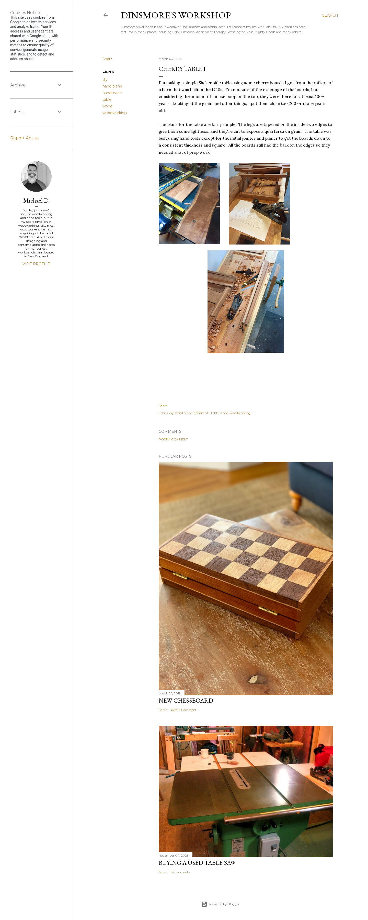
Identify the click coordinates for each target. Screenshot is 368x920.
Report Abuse (24, 138)
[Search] (330, 15)
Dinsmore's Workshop (176, 15)
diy (105, 79)
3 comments (180, 872)
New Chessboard (186, 700)
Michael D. (36, 200)
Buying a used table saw (197, 863)
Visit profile (36, 264)
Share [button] (107, 59)
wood (107, 106)
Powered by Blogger (220, 904)
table (106, 99)
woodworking (114, 112)
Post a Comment (173, 439)
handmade (112, 93)
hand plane (112, 86)
